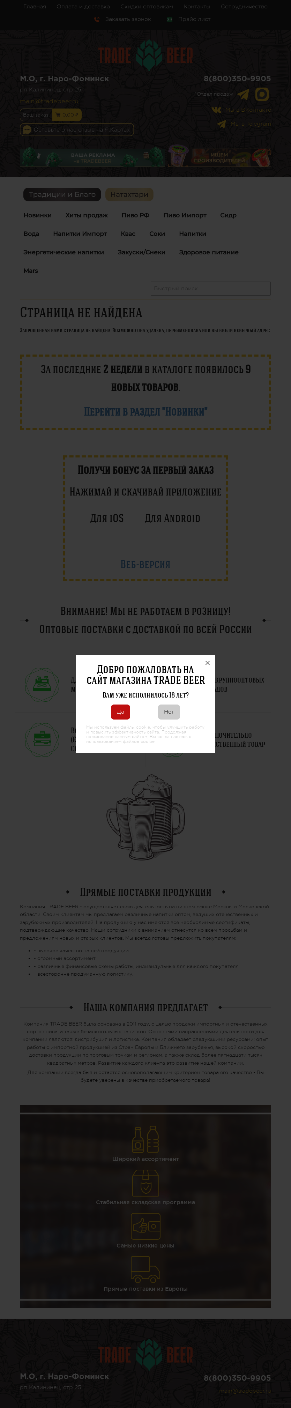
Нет (169, 712)
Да (120, 712)
